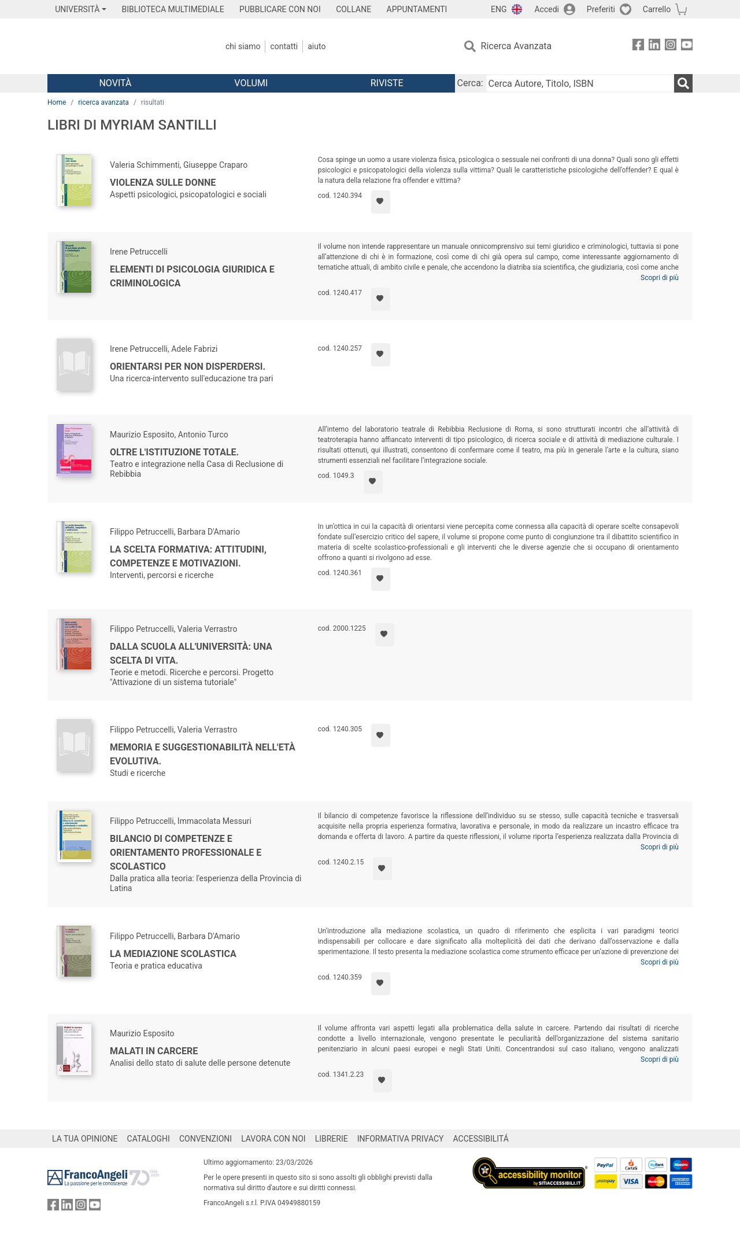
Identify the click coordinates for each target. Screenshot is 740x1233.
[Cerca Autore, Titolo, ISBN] (580, 83)
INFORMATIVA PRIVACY (400, 1138)
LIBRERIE (331, 1138)
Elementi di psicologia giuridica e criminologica (192, 276)
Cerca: (470, 83)
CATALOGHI (148, 1138)
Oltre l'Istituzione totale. (174, 452)
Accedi (546, 9)
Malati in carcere (154, 1051)
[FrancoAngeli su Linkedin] (654, 46)
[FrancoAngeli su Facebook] (638, 46)
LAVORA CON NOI (273, 1138)
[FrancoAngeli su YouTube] (687, 46)
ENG (498, 9)
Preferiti (601, 9)
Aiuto (316, 46)
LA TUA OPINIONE (85, 1138)
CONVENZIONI (205, 1138)
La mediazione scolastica (173, 953)
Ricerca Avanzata (516, 46)
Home (56, 102)
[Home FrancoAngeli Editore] (124, 46)
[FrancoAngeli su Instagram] (670, 46)
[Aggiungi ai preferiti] (380, 202)
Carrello (657, 9)
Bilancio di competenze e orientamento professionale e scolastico (185, 852)
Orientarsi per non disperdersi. (187, 366)
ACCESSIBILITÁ (481, 1138)
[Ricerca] (683, 83)
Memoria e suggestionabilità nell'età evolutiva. (202, 754)
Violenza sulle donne (163, 182)
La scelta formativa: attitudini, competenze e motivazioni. (188, 556)
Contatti (284, 46)
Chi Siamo (242, 46)
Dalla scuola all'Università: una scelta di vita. (191, 653)
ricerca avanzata (103, 102)
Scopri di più (660, 278)
